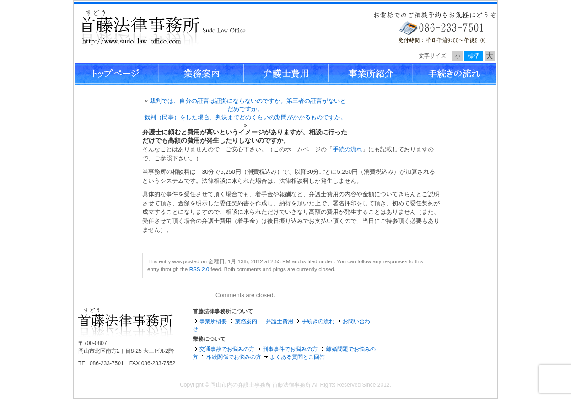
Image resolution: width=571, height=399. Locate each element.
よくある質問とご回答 (297, 357)
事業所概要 (213, 321)
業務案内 (246, 321)
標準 (473, 55)
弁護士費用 (279, 321)
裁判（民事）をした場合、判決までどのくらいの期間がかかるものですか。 (245, 117)
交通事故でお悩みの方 (226, 349)
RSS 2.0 (199, 269)
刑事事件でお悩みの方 (290, 349)
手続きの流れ (318, 321)
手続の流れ (347, 149)
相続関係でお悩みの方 (233, 357)
